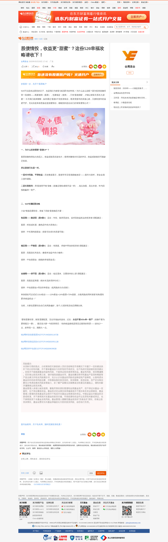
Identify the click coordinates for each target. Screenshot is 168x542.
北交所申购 (81, 32)
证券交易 (135, 2)
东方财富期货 (127, 503)
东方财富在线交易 (52, 509)
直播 (114, 8)
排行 (59, 27)
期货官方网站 (141, 512)
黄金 (96, 27)
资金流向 (34, 32)
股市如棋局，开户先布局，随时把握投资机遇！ (41, 424)
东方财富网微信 (68, 509)
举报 (23, 434)
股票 (33, 8)
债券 (108, 8)
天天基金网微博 (109, 506)
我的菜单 (126, 2)
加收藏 (27, 2)
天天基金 (83, 503)
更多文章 (115, 82)
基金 (97, 8)
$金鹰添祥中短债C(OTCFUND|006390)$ (38, 348)
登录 (23, 473)
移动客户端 (35, 2)
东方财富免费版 (38, 506)
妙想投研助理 (37, 515)
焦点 (27, 8)
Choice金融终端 (38, 518)
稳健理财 (96, 518)
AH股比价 (89, 32)
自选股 (102, 27)
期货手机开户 (141, 506)
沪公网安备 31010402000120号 (87, 526)
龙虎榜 (112, 32)
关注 (130, 73)
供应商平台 (69, 531)
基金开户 (96, 506)
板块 (54, 27)
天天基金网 (54, 2)
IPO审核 (126, 32)
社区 (41, 39)
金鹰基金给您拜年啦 (122, 93)
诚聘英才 (91, 531)
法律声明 (101, 531)
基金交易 (96, 509)
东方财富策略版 (38, 512)
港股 (76, 8)
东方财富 (23, 503)
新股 (38, 8)
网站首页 (22, 2)
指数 (33, 27)
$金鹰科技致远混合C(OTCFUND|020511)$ (39, 341)
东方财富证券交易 (52, 512)
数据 (60, 8)
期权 (49, 8)
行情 (54, 8)
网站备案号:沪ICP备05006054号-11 (63, 526)
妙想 (86, 2)
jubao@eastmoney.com (133, 523)
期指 (44, 8)
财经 (22, 8)
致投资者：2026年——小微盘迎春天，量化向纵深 (131, 88)
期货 (81, 8)
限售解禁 (119, 32)
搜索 (144, 8)
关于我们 (36, 531)
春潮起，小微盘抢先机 (123, 102)
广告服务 (58, 531)
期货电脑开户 (141, 509)
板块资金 (50, 32)
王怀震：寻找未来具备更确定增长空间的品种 (131, 98)
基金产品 (96, 515)
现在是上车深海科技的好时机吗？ (127, 107)
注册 (27, 473)
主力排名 (42, 32)
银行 (92, 8)
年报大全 (97, 32)
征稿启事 (122, 531)
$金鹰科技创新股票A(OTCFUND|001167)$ (39, 334)
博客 (131, 8)
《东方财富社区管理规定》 (42, 484)
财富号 (137, 8)
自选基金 (110, 27)
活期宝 (95, 512)
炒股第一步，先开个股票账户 (34, 84)
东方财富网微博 (68, 506)
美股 (70, 8)
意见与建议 (66, 512)
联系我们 (80, 531)
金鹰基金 (25, 61)
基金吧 (125, 8)
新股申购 (65, 32)
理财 (103, 8)
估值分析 (141, 32)
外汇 (87, 8)
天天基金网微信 (109, 509)
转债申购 (72, 32)
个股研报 (57, 32)
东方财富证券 (65, 2)
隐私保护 (111, 531)
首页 (36, 39)
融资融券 (105, 32)
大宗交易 (133, 32)
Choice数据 (94, 2)
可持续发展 (47, 531)
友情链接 (132, 531)
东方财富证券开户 (52, 506)
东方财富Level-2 (38, 509)
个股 (49, 27)
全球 (65, 8)
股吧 (119, 8)
